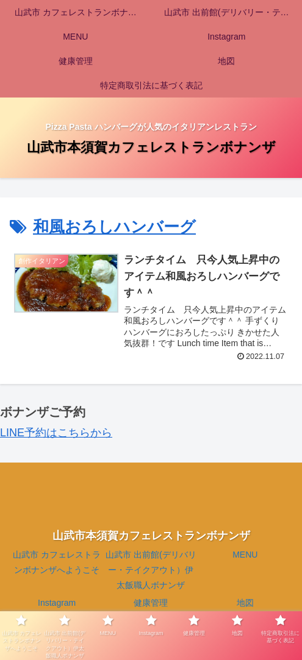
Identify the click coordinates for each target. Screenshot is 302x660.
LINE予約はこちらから (56, 433)
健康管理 (151, 603)
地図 (245, 603)
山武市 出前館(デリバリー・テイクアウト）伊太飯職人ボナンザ (151, 570)
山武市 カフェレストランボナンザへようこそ (57, 562)
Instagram (57, 603)
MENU (244, 554)
